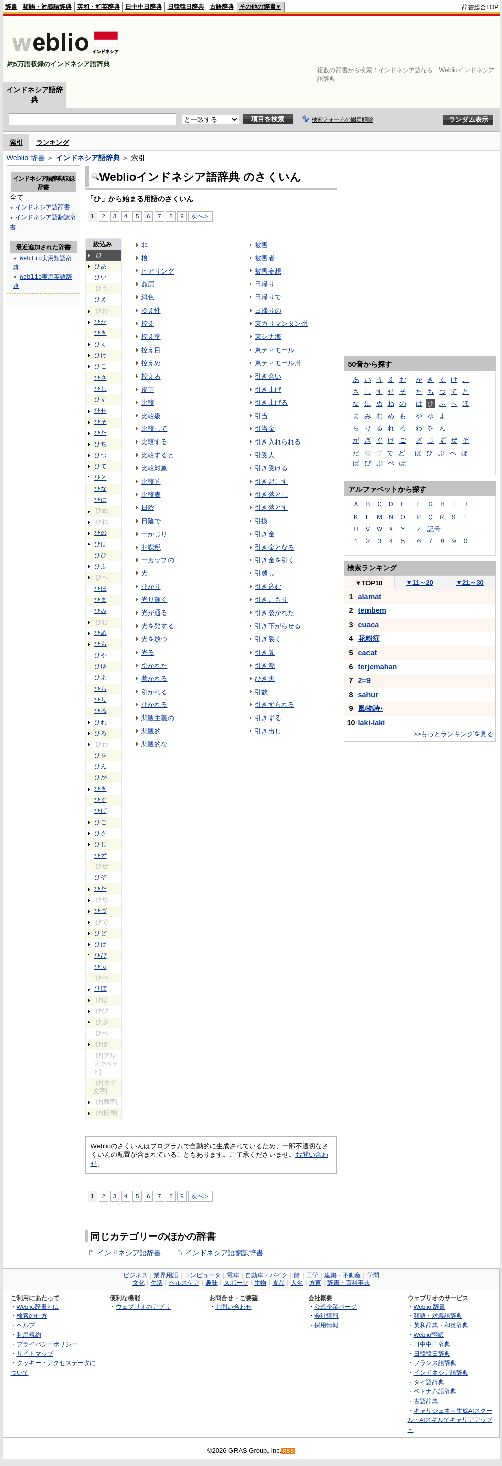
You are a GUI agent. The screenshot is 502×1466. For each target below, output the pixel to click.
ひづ (100, 910)
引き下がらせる (278, 626)
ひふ (100, 566)
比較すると (157, 455)
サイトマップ (35, 1353)
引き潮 (265, 665)
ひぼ (100, 988)
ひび (100, 955)
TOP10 (369, 583)
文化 (138, 1283)
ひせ (100, 410)
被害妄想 (268, 271)
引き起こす (271, 481)
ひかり (151, 586)
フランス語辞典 (435, 1362)
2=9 (364, 680)
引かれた (154, 665)
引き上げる (271, 402)
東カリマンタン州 (281, 323)
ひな (100, 488)
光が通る (154, 613)
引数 (261, 692)
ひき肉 (265, 679)
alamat (370, 597)
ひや (100, 655)
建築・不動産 (342, 1275)
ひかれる (154, 704)
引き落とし (271, 494)
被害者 (265, 258)
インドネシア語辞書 (129, 1253)
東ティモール (274, 350)
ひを (100, 755)
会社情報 (326, 1315)
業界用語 (166, 1275)
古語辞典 (222, 7)
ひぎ (100, 788)
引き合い (268, 376)
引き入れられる (278, 442)
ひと (100, 477)
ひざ (100, 833)
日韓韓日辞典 (186, 7)
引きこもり (271, 599)
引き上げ (268, 389)
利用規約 (29, 1334)
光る (147, 652)
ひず (100, 855)
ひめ (100, 632)
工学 (312, 1275)
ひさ (100, 377)
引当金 (265, 428)
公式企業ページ (335, 1306)
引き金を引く (274, 560)
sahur (368, 695)
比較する (154, 442)
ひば (100, 944)
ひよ (100, 677)
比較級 (151, 416)
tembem (372, 610)
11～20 (419, 582)
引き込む (268, 586)
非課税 (151, 547)
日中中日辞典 (143, 7)
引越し (265, 573)
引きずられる (274, 704)
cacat (367, 653)
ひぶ (100, 966)
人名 (297, 1283)
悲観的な (154, 744)
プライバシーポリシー (47, 1344)
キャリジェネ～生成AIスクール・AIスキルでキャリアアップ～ (450, 1420)
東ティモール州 (278, 363)
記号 (434, 529)
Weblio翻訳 (429, 1334)
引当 (261, 416)
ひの (100, 532)
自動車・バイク (266, 1275)
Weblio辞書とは (38, 1306)
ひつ (100, 455)
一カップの (157, 560)
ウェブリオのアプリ (143, 1306)
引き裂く (268, 639)
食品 (279, 1283)
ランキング (52, 142)
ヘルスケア (184, 1283)
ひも (100, 643)
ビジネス (135, 1275)
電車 (233, 1275)
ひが (100, 777)
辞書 (11, 7)
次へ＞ (200, 216)
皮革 (147, 389)
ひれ (100, 722)
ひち (100, 444)
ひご (100, 822)
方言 (315, 1283)
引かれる (154, 692)
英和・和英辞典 (98, 7)
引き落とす (271, 508)
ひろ (100, 733)
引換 (261, 521)
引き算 (265, 652)
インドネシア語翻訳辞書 (224, 1253)
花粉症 (369, 638)
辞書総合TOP (480, 7)
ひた (100, 432)
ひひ (100, 555)
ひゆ (100, 666)
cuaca (368, 625)
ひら (100, 688)
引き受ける (271, 468)
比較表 (151, 494)
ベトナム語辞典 (435, 1391)
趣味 (212, 1283)
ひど (100, 933)
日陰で (151, 521)
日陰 (147, 508)
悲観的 (151, 731)
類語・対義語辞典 (47, 7)
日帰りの (268, 310)
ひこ (100, 366)
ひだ (100, 888)
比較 (147, 402)
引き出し (268, 731)
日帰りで (268, 297)
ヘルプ (26, 1325)
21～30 (470, 582)
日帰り (265, 284)
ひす (100, 399)
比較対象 (154, 468)
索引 (16, 142)
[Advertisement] (467, 49)
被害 (261, 245)
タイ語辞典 (429, 1382)
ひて (100, 466)
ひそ (100, 421)
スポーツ (236, 1283)
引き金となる (274, 547)
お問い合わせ (233, 1306)
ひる (100, 710)
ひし (100, 388)
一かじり (154, 534)
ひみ (100, 611)
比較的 (151, 481)
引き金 (265, 534)
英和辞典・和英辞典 (441, 1325)
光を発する (157, 626)
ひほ (100, 588)
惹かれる (154, 679)
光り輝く (154, 599)
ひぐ (100, 799)
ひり (100, 699)
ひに (100, 499)
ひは (100, 544)
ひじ (100, 844)
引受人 (265, 455)
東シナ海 (268, 336)
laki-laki (371, 723)
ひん (100, 766)
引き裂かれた (274, 613)
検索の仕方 (32, 1315)
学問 (373, 1275)
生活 (157, 1283)
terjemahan (377, 667)
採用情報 (326, 1325)
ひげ (100, 810)
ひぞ (100, 877)
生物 (260, 1283)
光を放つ (154, 639)
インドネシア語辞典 (88, 158)
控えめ (151, 363)
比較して (154, 428)
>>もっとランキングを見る (453, 734)
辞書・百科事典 (348, 1283)
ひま (100, 599)
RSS (288, 1451)
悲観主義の (157, 718)
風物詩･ (370, 708)
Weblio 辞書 (26, 158)
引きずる (268, 718)
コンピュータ (202, 1275)
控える (151, 376)
